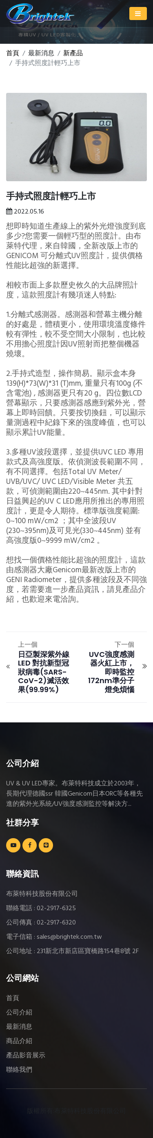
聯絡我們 (19, 1070)
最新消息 (19, 1027)
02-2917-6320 (56, 923)
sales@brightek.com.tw (69, 937)
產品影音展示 (25, 1055)
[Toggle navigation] (138, 13)
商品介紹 (19, 1041)
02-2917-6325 (56, 908)
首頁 (12, 53)
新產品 (73, 53)
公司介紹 (19, 1013)
